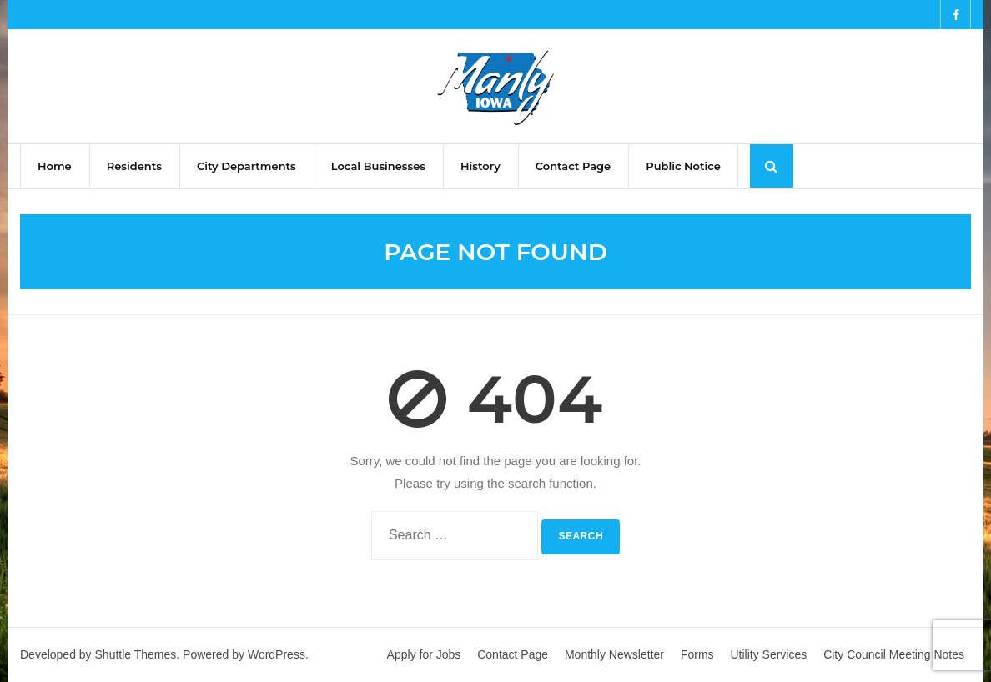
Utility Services (768, 654)
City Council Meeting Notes (893, 654)
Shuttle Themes (136, 654)
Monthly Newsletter (614, 654)
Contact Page (512, 654)
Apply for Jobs (424, 654)
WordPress (276, 654)
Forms (697, 654)
